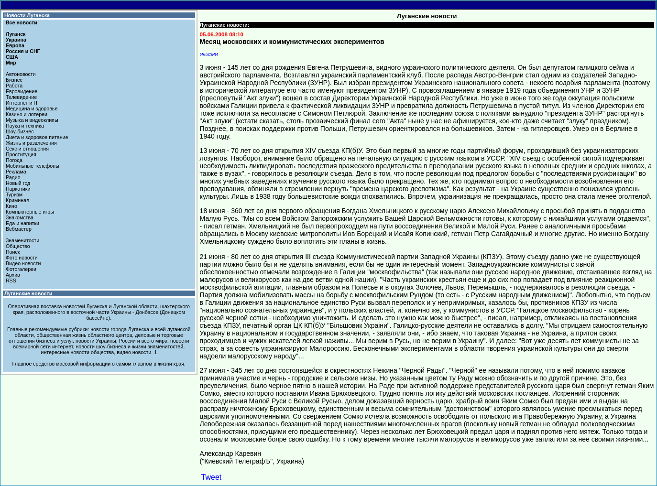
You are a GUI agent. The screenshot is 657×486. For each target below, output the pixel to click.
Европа (15, 45)
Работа (14, 85)
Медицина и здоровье (31, 108)
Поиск (13, 252)
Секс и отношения (27, 148)
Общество (18, 246)
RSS (11, 280)
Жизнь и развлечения (31, 143)
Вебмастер (19, 229)
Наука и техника (25, 126)
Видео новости (23, 263)
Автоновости (21, 74)
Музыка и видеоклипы (32, 120)
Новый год (18, 183)
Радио (13, 177)
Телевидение (21, 97)
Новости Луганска (27, 15)
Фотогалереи (21, 269)
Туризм (14, 194)
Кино (11, 206)
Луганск (15, 34)
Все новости (21, 22)
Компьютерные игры (30, 212)
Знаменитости (22, 240)
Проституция (21, 154)
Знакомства (19, 217)
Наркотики (18, 189)
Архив (13, 275)
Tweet (211, 477)
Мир (11, 62)
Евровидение (21, 91)
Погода (14, 160)
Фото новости (22, 257)
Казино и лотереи (26, 114)
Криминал (17, 200)
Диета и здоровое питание (37, 137)
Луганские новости (28, 293)
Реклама (16, 171)
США (12, 57)
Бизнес (14, 80)
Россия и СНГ (23, 51)
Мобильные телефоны (32, 166)
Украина (16, 40)
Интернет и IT (22, 103)
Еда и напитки (22, 223)
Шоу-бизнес (20, 131)
